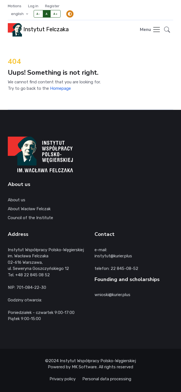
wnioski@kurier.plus (112, 294)
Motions (14, 6)
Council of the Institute (30, 217)
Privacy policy (62, 378)
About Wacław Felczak (29, 208)
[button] (167, 29)
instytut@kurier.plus (113, 255)
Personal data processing (106, 378)
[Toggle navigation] (150, 30)
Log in (33, 6)
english (17, 14)
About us (16, 199)
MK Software (84, 366)
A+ (55, 13)
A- (38, 13)
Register (52, 6)
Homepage (60, 88)
